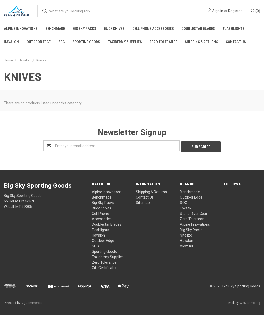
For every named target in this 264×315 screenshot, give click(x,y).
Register (235, 11)
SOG (61, 42)
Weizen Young (250, 302)
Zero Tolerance (163, 42)
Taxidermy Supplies (125, 42)
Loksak (185, 207)
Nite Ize (186, 234)
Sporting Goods (86, 42)
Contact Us (236, 42)
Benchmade (55, 29)
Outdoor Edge (39, 42)
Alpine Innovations (21, 29)
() (255, 10)
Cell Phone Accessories (153, 29)
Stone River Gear (193, 212)
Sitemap (143, 202)
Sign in (217, 11)
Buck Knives (114, 29)
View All (186, 245)
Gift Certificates (104, 267)
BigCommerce (31, 302)
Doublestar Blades (198, 29)
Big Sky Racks (84, 29)
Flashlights (233, 29)
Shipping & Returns (201, 42)
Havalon (11, 42)
